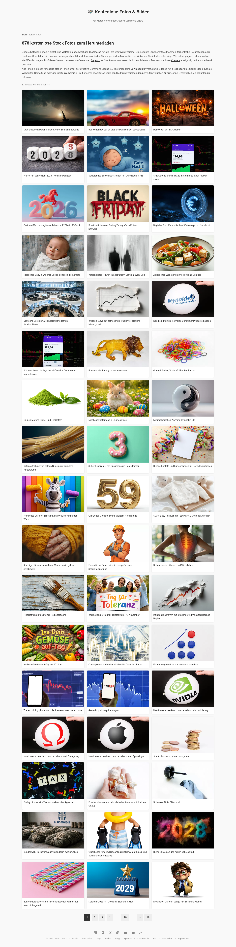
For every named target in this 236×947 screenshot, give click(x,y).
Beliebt (74, 938)
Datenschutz (167, 938)
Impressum (183, 938)
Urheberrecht (143, 938)
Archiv (108, 938)
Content (175, 60)
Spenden (128, 938)
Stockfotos (95, 51)
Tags (31, 34)
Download (136, 68)
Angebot (95, 60)
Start (24, 34)
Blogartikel (182, 68)
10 (125, 917)
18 (148, 917)
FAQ (155, 938)
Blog (117, 938)
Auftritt (167, 73)
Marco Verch (61, 938)
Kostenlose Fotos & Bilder (118, 12)
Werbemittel (70, 73)
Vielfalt (65, 51)
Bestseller (87, 938)
